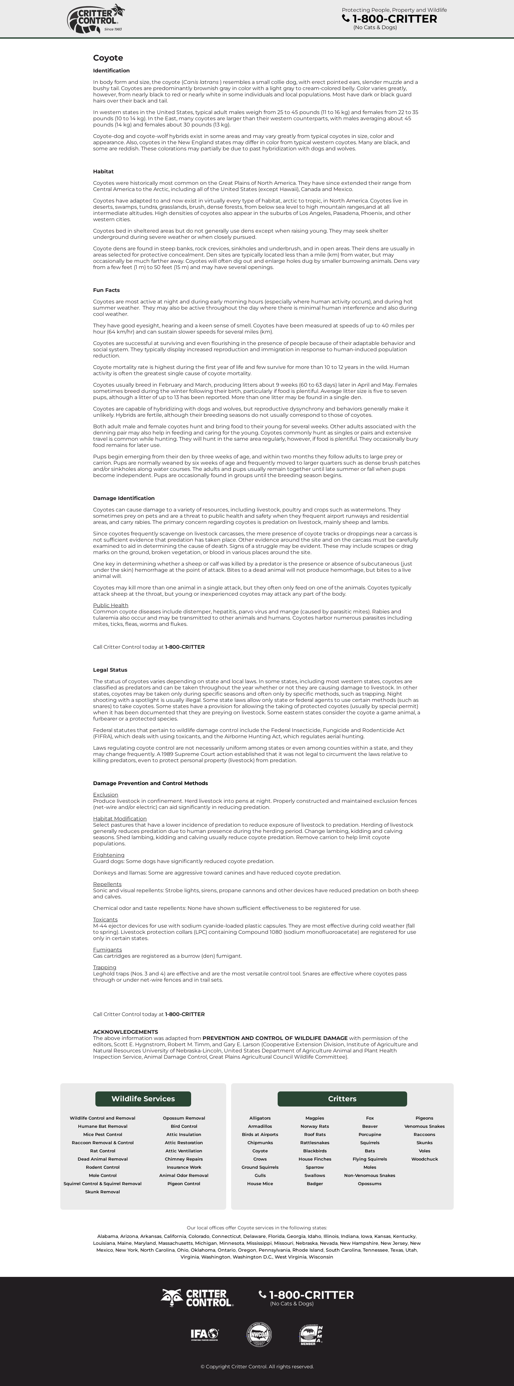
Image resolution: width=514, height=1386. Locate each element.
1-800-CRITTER (185, 647)
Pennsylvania (274, 1250)
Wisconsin (321, 1257)
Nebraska (307, 1243)
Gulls (260, 1175)
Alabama (107, 1236)
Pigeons (424, 1118)
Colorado (198, 1236)
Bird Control (184, 1126)
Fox (370, 1118)
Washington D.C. (252, 1257)
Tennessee (375, 1250)
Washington (215, 1257)
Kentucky (404, 1236)
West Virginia (290, 1257)
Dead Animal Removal (103, 1159)
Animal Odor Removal (183, 1175)
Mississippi (259, 1243)
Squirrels (370, 1142)
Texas (396, 1250)
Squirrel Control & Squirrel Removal (103, 1183)
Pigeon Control (184, 1183)
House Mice (260, 1183)
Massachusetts (175, 1243)
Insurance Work (184, 1167)
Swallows (315, 1175)
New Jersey (394, 1243)
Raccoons (424, 1134)
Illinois (331, 1236)
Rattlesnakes (314, 1142)
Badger (315, 1183)
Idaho (314, 1236)
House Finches (315, 1159)
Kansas (382, 1236)
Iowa (366, 1236)
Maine (124, 1243)
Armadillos (260, 1126)
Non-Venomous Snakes (369, 1175)
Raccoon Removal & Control (103, 1142)
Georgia (296, 1236)
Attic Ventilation (184, 1150)
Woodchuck (424, 1159)
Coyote (260, 1150)
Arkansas (151, 1236)
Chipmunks (260, 1142)
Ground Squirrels (260, 1167)
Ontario (227, 1250)
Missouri (283, 1243)
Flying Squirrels (370, 1159)
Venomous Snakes (425, 1126)
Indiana (350, 1236)
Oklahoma (203, 1250)
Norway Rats (315, 1126)
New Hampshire (359, 1243)
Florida (276, 1236)
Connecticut (226, 1236)
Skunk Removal (102, 1191)
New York (126, 1250)
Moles (370, 1167)
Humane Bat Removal (103, 1126)
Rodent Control (103, 1167)
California (175, 1236)
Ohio (182, 1250)
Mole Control (103, 1175)
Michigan (206, 1243)
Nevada (329, 1243)
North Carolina (157, 1250)
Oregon (247, 1250)
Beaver (370, 1126)
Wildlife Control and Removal (102, 1118)
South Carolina (343, 1250)
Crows (260, 1159)
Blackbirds (315, 1150)
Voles (424, 1150)
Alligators (260, 1118)
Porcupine (370, 1134)
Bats (370, 1150)
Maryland (145, 1243)
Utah (411, 1250)
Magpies (315, 1118)
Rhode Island (308, 1250)
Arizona (129, 1236)
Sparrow (315, 1167)
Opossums (370, 1183)
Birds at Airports (260, 1134)
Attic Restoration (184, 1142)
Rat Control (102, 1150)
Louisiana (104, 1243)
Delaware (254, 1236)
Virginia (190, 1257)
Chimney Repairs (184, 1159)
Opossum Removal (184, 1118)
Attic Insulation (184, 1134)
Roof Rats (315, 1134)
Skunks (425, 1142)
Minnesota (231, 1243)
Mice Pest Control (102, 1134)
